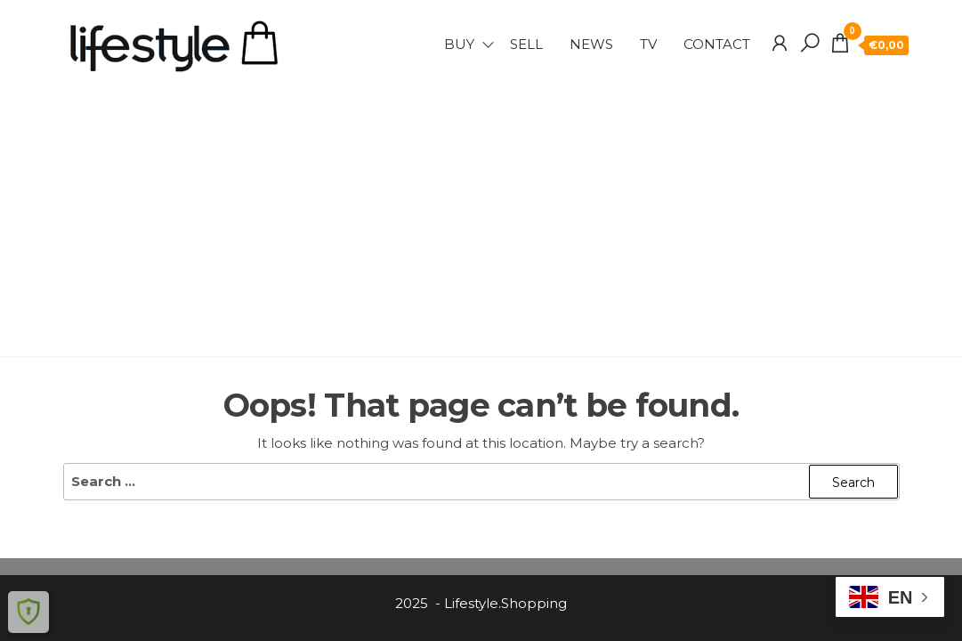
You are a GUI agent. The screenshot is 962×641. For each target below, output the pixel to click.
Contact (716, 44)
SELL (526, 44)
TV (648, 44)
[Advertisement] (481, 209)
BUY (459, 44)
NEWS (591, 44)
